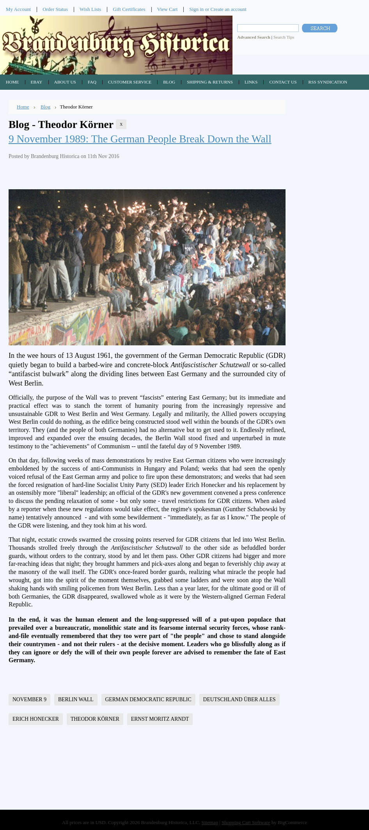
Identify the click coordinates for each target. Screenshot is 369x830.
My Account (18, 9)
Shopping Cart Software (246, 822)
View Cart (167, 9)
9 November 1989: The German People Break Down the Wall (140, 139)
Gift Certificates (129, 9)
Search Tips (283, 37)
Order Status (55, 9)
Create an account (228, 9)
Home (23, 107)
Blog (45, 107)
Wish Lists (90, 9)
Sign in (196, 9)
